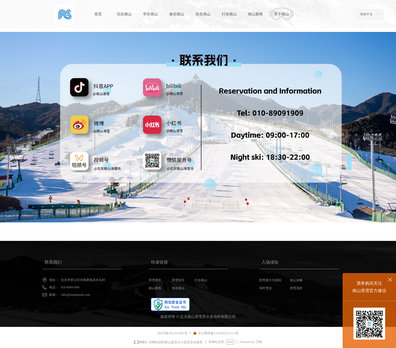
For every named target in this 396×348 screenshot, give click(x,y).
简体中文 (366, 14)
